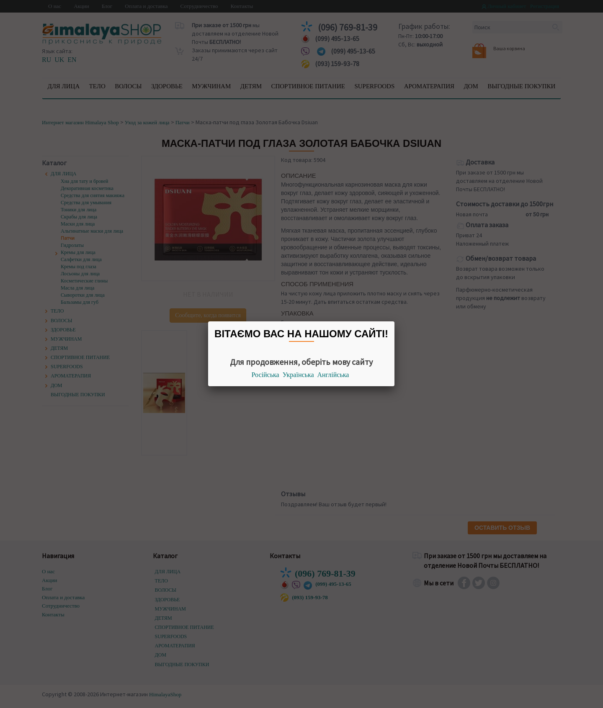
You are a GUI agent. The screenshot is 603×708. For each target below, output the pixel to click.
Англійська (333, 374)
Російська (265, 374)
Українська (298, 374)
